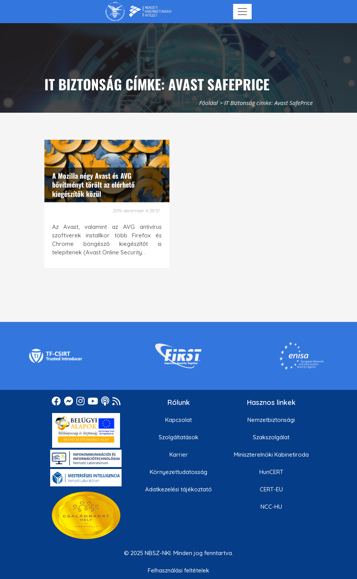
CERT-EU (271, 489)
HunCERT (271, 472)
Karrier (178, 454)
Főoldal (208, 103)
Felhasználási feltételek (178, 570)
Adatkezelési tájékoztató (178, 489)
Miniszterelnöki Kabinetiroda (271, 454)
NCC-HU (271, 506)
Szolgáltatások (178, 437)
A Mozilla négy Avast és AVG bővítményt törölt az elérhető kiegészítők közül (93, 185)
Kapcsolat (178, 419)
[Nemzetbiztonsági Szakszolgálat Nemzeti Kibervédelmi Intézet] (138, 11)
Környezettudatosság (178, 472)
